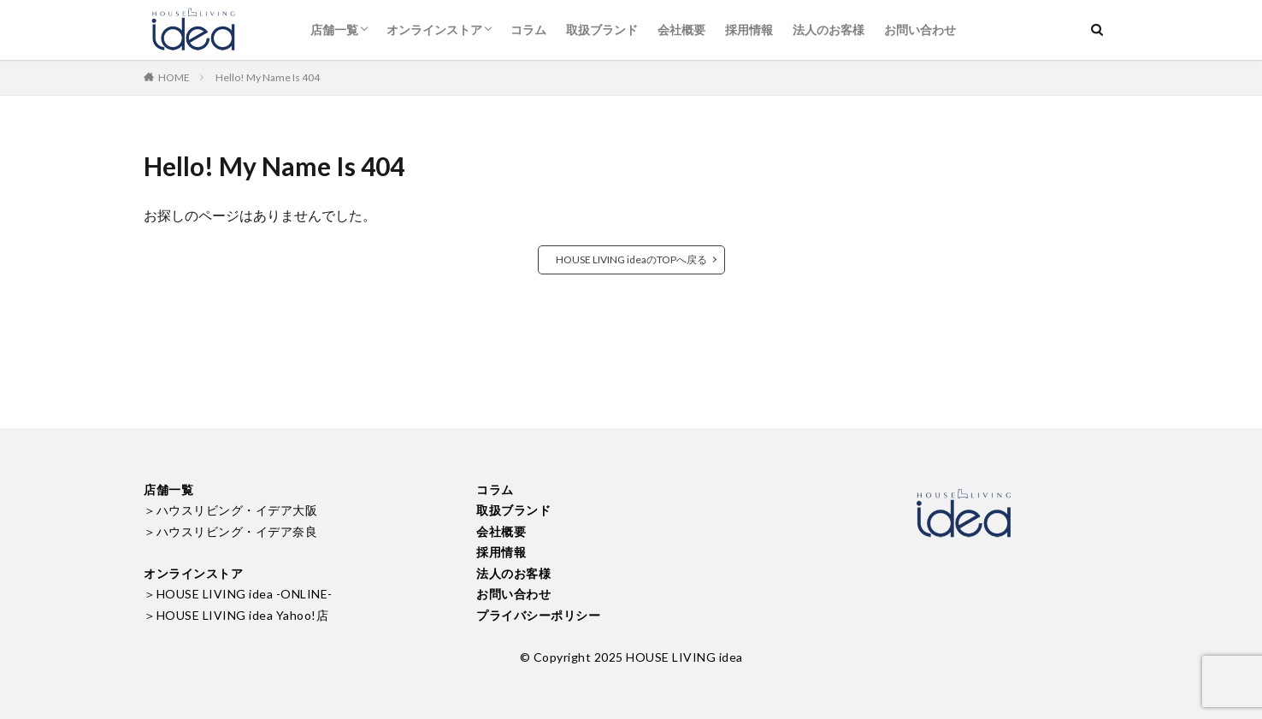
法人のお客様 (828, 29)
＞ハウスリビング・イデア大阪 (230, 510)
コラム (528, 29)
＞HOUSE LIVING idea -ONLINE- (238, 593)
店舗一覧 (334, 29)
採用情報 (749, 29)
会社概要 (681, 29)
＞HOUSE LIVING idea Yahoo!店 (236, 615)
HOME (174, 77)
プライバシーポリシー (538, 615)
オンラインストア (434, 29)
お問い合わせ (920, 29)
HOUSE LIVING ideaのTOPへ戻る (631, 259)
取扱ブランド (602, 29)
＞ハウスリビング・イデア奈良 (230, 531)
